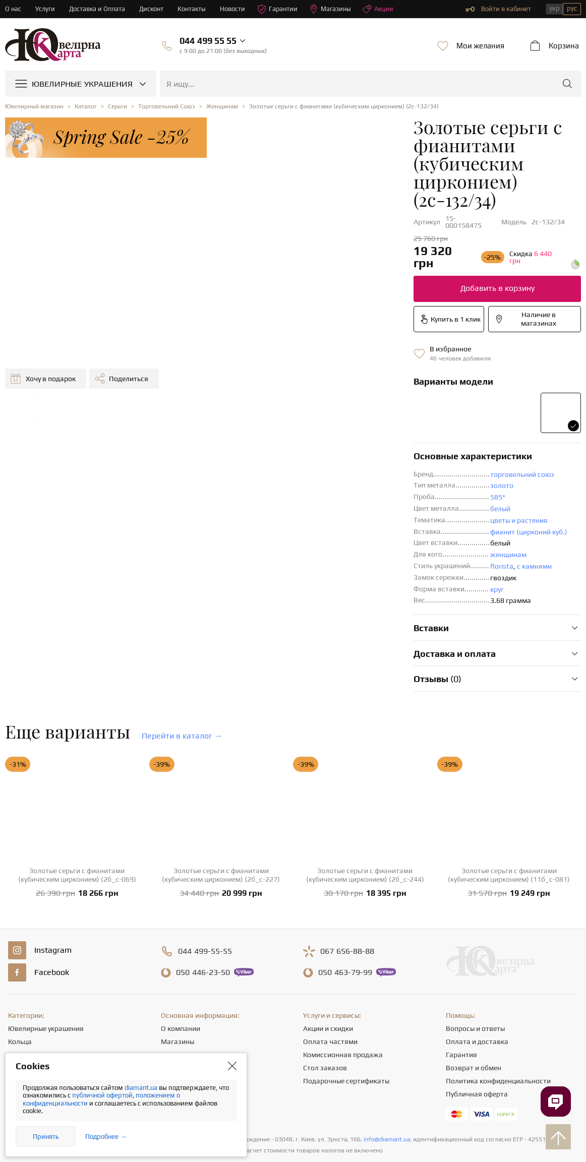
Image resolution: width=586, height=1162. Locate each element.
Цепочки (22, 994)
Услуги (45, 9)
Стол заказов (325, 994)
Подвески (24, 1007)
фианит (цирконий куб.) (373, 458)
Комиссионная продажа (343, 981)
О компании (180, 954)
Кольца (20, 967)
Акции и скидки (328, 954)
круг (341, 516)
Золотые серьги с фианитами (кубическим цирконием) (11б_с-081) (509, 801)
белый (345, 435)
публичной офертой (102, 1095)
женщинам (353, 481)
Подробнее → (106, 1136)
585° (342, 423)
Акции (380, 9)
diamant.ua (142, 1087)
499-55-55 (205, 878)
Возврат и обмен (473, 994)
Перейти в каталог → (182, 662)
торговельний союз (367, 401)
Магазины (333, 9)
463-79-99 (345, 899)
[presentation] (293, 1136)
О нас (13, 9)
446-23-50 (203, 899)
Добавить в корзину (355, 214)
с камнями (379, 492)
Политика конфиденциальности (498, 1007)
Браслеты (23, 1020)
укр (554, 8)
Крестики (23, 1033)
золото (346, 412)
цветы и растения (363, 447)
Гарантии (279, 9)
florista (346, 492)
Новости (234, 9)
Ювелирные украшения (46, 954)
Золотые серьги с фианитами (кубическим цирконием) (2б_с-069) (77, 801)
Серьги (19, 981)
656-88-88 (347, 878)
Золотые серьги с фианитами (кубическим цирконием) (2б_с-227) (221, 801)
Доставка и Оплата (97, 9)
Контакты (193, 9)
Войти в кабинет (498, 9)
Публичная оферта (477, 1020)
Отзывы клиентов (189, 1033)
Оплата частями (330, 967)
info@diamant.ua (387, 1065)
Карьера (174, 994)
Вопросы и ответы (475, 954)
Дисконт (152, 9)
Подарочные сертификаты (346, 1007)
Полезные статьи (189, 1020)
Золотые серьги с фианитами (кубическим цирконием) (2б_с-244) (365, 801)
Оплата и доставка (477, 967)
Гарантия (461, 981)
